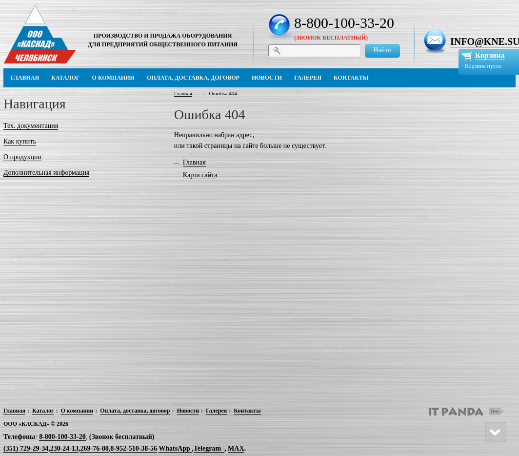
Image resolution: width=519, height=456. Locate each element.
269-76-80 (94, 448)
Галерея (216, 410)
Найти (382, 50)
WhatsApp (175, 448)
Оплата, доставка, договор (135, 410)
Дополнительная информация (46, 172)
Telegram (207, 448)
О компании (76, 410)
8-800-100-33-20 (344, 23)
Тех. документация (30, 125)
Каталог (43, 410)
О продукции (22, 157)
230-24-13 (64, 448)
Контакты (247, 410)
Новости (188, 410)
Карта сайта (200, 175)
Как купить (19, 141)
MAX (236, 448)
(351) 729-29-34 (25, 448)
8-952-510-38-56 (133, 448)
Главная (183, 93)
